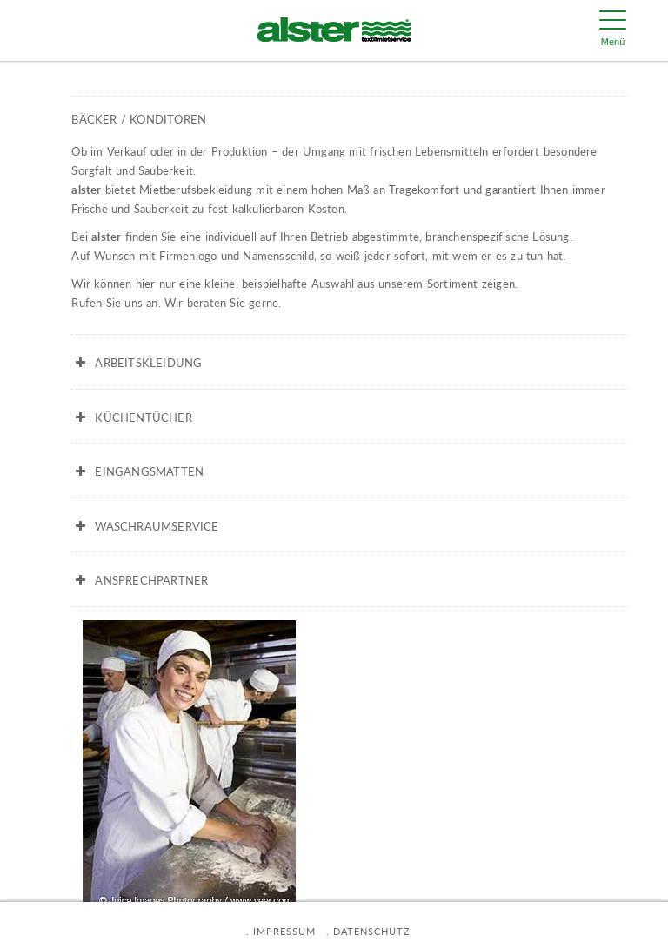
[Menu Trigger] (613, 30)
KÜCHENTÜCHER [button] (131, 417)
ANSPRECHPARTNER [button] (139, 580)
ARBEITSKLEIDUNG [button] (136, 362)
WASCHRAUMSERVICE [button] (144, 526)
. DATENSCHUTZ (368, 931)
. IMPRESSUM (281, 931)
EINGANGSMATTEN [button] (137, 471)
